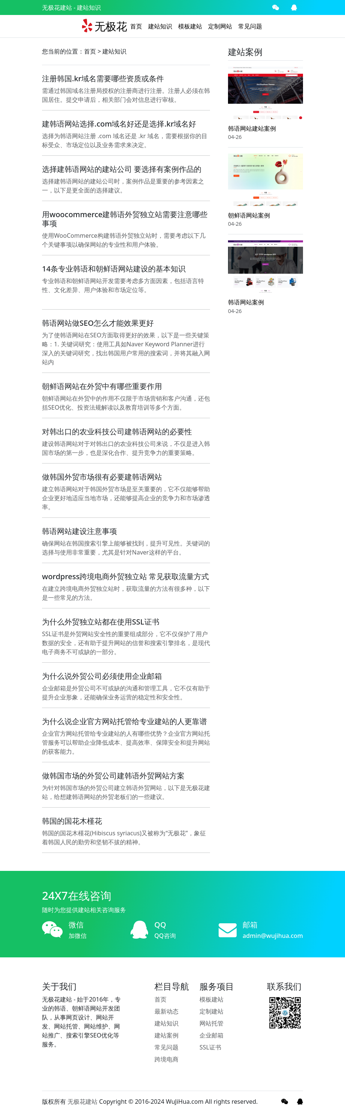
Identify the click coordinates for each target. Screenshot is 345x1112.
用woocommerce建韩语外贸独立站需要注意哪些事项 (124, 218)
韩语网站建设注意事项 (79, 531)
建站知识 (160, 26)
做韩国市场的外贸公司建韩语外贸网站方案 (113, 776)
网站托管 (212, 1023)
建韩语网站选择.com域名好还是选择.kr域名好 (119, 124)
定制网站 (220, 26)
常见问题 (250, 26)
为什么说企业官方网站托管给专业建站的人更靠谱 (124, 721)
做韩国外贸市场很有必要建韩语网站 (102, 477)
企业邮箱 (212, 1035)
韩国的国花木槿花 (72, 821)
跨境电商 (166, 1059)
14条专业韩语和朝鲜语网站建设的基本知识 (114, 269)
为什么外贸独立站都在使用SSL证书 (100, 622)
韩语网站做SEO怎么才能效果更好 (98, 323)
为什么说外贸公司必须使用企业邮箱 (102, 676)
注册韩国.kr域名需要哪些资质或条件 (103, 78)
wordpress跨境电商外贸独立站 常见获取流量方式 (125, 576)
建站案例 (166, 1035)
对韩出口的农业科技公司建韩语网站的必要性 (117, 431)
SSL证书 (210, 1047)
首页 (136, 26)
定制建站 (212, 1011)
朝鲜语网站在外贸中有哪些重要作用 (102, 386)
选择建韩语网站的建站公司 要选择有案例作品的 (121, 169)
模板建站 (190, 26)
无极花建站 (57, 7)
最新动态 (166, 1011)
